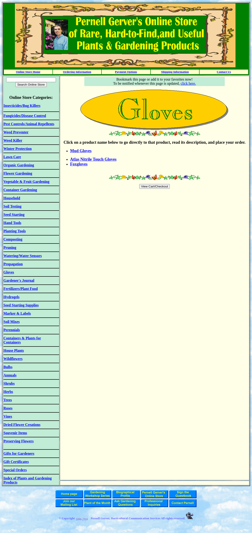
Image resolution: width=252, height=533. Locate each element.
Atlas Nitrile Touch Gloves (93, 159)
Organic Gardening (18, 165)
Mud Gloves (81, 151)
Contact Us (224, 71)
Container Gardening (20, 190)
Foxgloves (79, 164)
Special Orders (15, 470)
